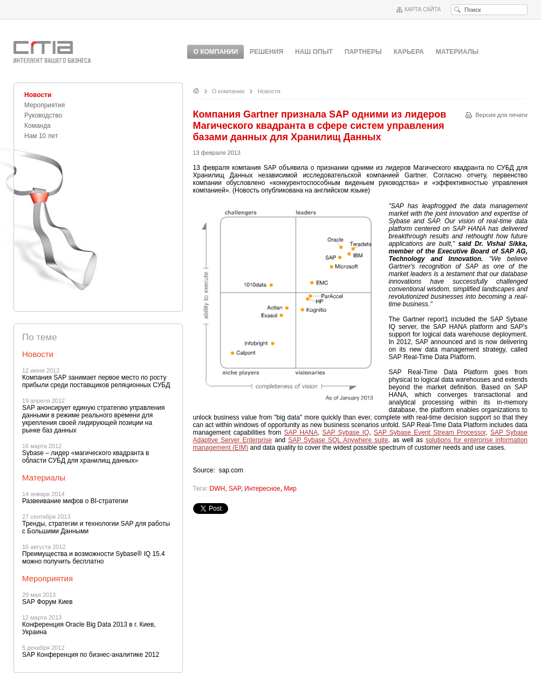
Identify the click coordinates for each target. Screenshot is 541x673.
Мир (290, 488)
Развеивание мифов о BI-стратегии (75, 501)
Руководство (43, 115)
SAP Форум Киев (47, 602)
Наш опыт (314, 52)
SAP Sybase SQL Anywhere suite (338, 440)
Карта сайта (423, 9)
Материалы (457, 52)
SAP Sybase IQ (346, 432)
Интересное (262, 488)
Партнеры (363, 52)
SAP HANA (301, 432)
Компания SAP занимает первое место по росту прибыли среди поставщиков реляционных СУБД (96, 381)
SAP (235, 488)
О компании (228, 91)
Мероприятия (44, 105)
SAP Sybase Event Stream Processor (429, 432)
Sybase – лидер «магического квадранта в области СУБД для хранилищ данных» (85, 456)
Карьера (409, 52)
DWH (217, 488)
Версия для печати (501, 115)
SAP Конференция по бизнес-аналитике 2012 (90, 654)
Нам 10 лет (41, 136)
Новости (37, 95)
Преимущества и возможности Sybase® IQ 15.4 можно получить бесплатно (93, 557)
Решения (266, 52)
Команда (37, 125)
